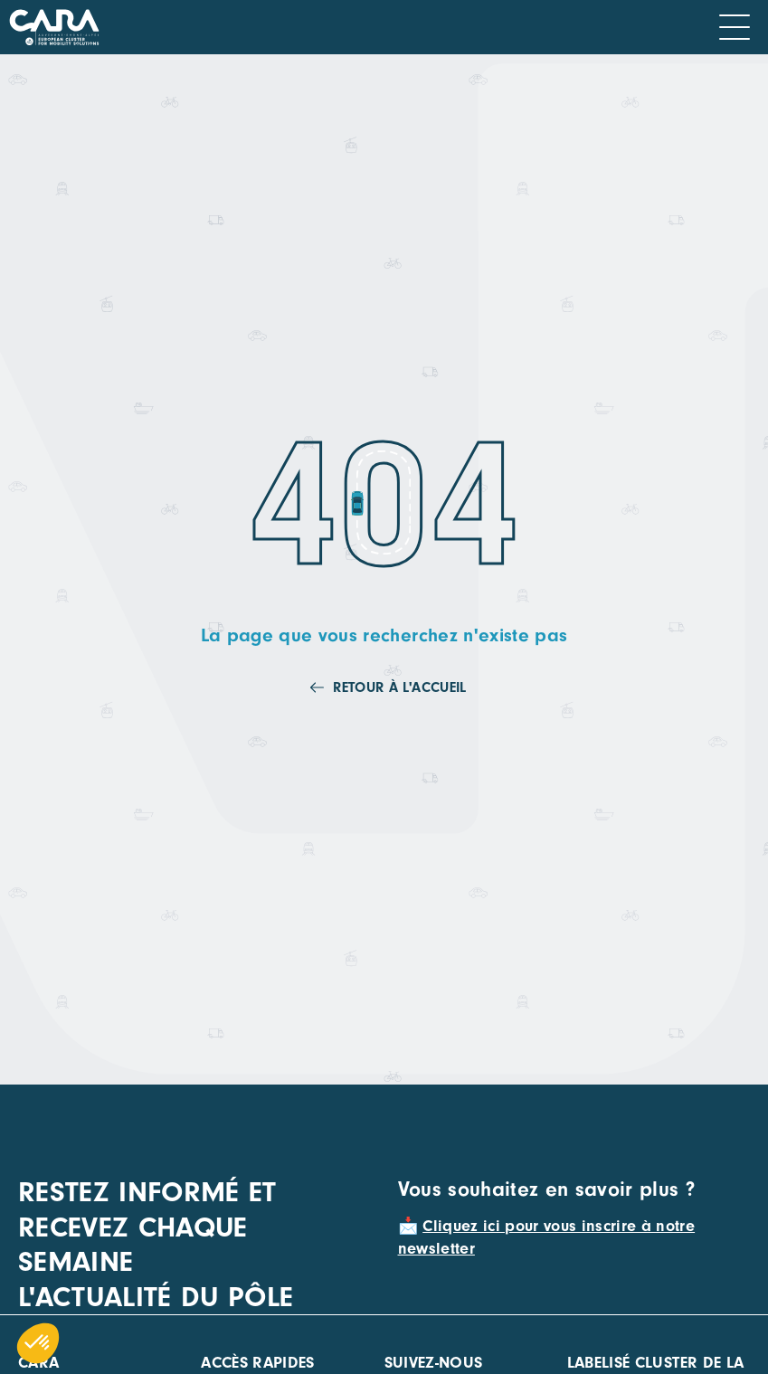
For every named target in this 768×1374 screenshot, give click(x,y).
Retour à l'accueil (399, 687)
